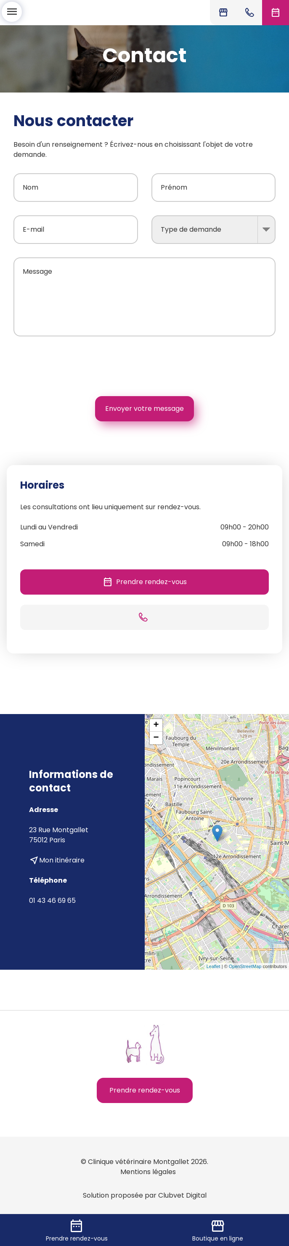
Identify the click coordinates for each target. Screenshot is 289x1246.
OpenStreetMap (245, 966)
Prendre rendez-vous (145, 582)
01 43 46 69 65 (52, 900)
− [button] (156, 738)
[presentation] (212, 366)
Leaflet (213, 966)
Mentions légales (148, 1172)
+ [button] (156, 725)
